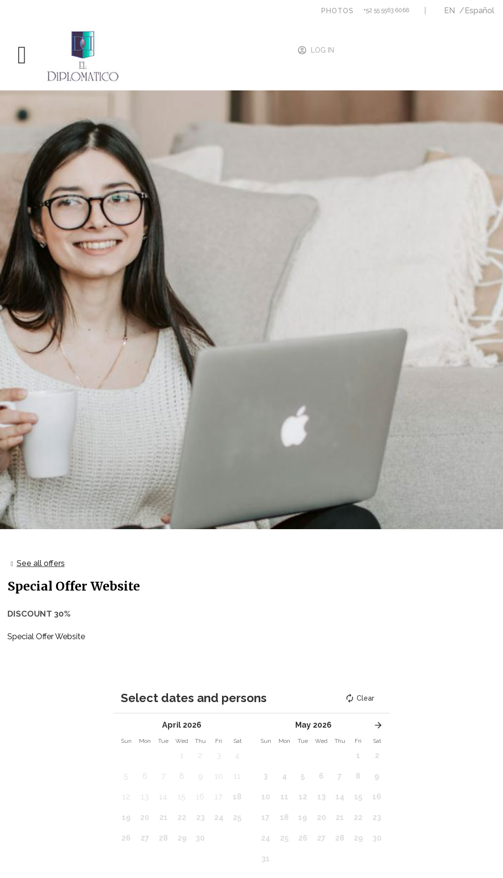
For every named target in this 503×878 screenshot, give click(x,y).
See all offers (41, 563)
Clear (359, 698)
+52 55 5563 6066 (386, 10)
